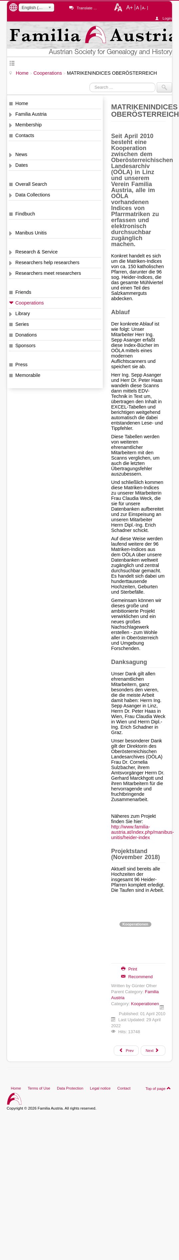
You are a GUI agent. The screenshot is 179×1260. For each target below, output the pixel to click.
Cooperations (29, 302)
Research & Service (36, 251)
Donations (26, 335)
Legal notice (100, 1088)
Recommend (137, 976)
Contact (123, 1088)
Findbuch (25, 213)
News (21, 154)
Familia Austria (31, 114)
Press (21, 364)
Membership (28, 124)
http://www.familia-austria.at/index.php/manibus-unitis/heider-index (142, 832)
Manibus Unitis (31, 232)
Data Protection (70, 1088)
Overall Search (31, 184)
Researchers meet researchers (48, 273)
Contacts (24, 135)
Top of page (158, 1088)
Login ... (167, 18)
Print (129, 969)
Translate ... (86, 8)
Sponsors (25, 345)
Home (21, 103)
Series (22, 324)
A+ (129, 7)
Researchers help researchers (47, 262)
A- (144, 8)
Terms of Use (39, 1088)
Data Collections (32, 194)
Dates (21, 165)
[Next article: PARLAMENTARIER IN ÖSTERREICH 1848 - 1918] (153, 1051)
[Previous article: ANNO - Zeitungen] (126, 1051)
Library (22, 313)
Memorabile (27, 375)
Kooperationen (135, 924)
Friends (23, 292)
